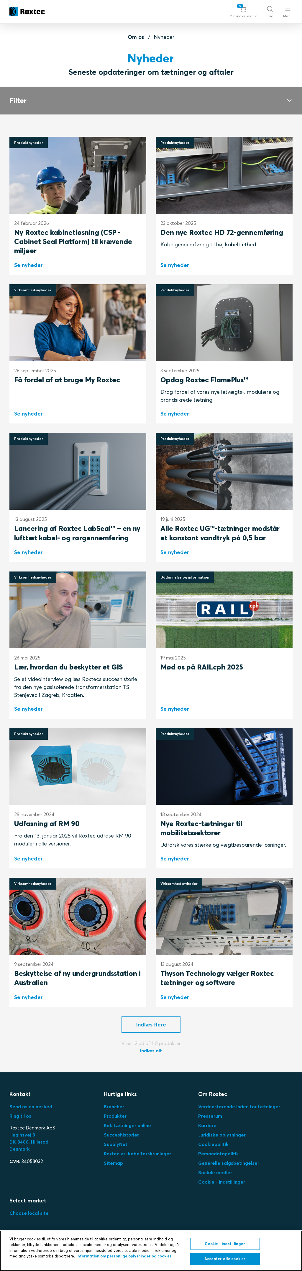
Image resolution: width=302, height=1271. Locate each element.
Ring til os (20, 1116)
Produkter (115, 1116)
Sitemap (113, 1163)
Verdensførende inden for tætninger (239, 1106)
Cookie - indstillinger (221, 1182)
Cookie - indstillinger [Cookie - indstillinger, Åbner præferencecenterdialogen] (225, 1243)
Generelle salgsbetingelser (228, 1163)
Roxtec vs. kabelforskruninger (137, 1154)
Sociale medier (215, 1172)
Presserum (210, 1116)
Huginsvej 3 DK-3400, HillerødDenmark (28, 1142)
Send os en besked (30, 1106)
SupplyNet (115, 1144)
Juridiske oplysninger (222, 1135)
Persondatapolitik (218, 1154)
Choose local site (29, 1213)
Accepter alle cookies (225, 1258)
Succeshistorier (121, 1135)
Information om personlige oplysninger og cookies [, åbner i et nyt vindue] (124, 1256)
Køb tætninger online (127, 1125)
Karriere (207, 1125)
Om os (136, 37)
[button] (243, 11)
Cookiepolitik (213, 1144)
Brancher (114, 1106)
